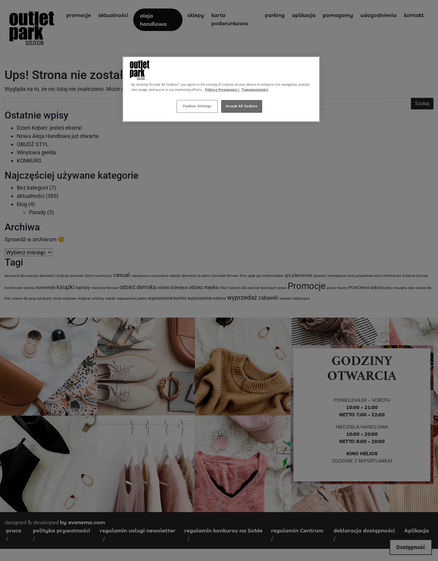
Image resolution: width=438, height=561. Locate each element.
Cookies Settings (197, 106)
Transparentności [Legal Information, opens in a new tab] (255, 90)
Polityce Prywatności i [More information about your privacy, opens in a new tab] (222, 90)
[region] (221, 89)
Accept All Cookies (241, 106)
